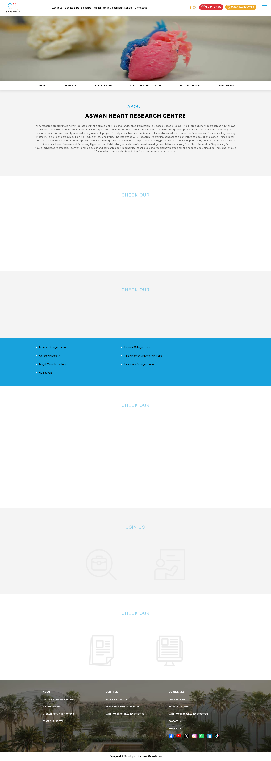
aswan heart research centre (122, 707)
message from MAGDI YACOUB (58, 714)
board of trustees (53, 721)
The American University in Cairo (143, 355)
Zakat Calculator (240, 7)
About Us (57, 7)
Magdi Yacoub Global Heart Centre (113, 7)
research (70, 85)
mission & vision (51, 707)
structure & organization (145, 85)
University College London (139, 364)
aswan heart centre (117, 699)
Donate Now (211, 7)
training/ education (190, 85)
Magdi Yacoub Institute (52, 364)
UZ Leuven (45, 372)
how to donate (177, 699)
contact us (175, 721)
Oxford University (49, 355)
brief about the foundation (58, 699)
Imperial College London (53, 347)
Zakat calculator (179, 707)
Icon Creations (152, 756)
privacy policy (177, 728)
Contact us (141, 7)
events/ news (226, 85)
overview (42, 85)
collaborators (103, 85)
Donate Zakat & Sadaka (78, 7)
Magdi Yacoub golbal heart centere (188, 714)
